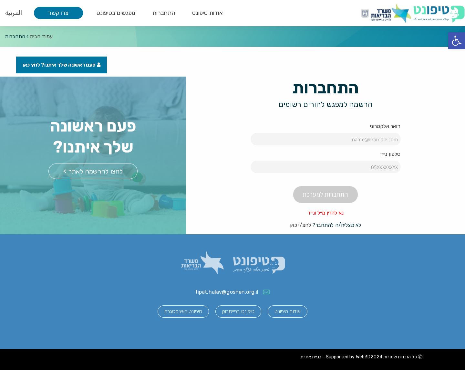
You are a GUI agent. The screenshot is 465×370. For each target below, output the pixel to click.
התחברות (163, 13)
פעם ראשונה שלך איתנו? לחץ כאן (61, 65)
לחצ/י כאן (300, 225)
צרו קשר (58, 12)
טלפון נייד (390, 154)
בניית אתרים (311, 357)
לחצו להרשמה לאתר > (93, 171)
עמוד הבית (41, 36)
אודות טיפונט (207, 13)
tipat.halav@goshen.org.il (227, 292)
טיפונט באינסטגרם (183, 311)
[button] (456, 40)
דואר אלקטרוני (385, 126)
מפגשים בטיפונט (116, 13)
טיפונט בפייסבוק (238, 311)
